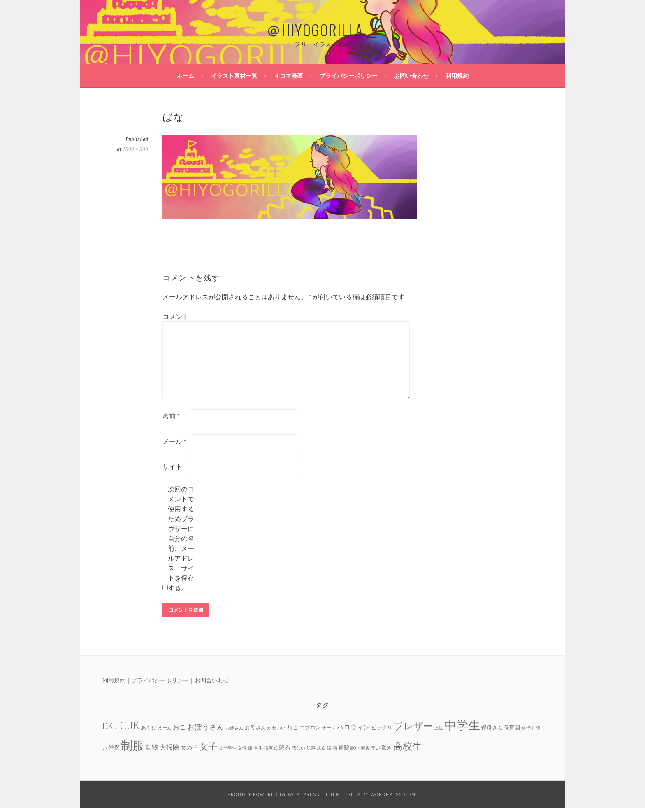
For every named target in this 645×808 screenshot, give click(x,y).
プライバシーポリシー (348, 75)
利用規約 (457, 75)
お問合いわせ (212, 680)
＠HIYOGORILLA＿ (322, 29)
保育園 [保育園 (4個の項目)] (512, 727)
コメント (175, 316)
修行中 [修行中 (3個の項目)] (528, 728)
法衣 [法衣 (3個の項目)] (321, 748)
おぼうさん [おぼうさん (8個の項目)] (205, 726)
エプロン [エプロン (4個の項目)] (310, 727)
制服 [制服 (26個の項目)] (132, 745)
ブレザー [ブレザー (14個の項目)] (413, 726)
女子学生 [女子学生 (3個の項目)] (227, 748)
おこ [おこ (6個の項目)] (179, 727)
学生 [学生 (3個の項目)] (258, 748)
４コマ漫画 (288, 75)
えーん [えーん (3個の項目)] (165, 728)
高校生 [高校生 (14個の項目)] (407, 746)
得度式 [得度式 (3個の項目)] (271, 748)
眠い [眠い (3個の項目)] (355, 748)
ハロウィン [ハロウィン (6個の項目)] (353, 727)
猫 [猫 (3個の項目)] (335, 748)
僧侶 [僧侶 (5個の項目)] (114, 747)
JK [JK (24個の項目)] (133, 725)
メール (174, 441)
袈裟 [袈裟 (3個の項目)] (365, 748)
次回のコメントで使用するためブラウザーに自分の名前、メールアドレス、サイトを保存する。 (181, 538)
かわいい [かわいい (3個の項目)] (276, 728)
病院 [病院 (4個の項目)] (344, 747)
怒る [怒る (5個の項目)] (284, 747)
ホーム (185, 75)
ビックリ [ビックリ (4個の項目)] (381, 727)
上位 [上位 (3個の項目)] (438, 728)
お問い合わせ (411, 75)
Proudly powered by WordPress (273, 794)
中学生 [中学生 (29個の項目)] (462, 725)
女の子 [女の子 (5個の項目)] (189, 747)
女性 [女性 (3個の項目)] (242, 748)
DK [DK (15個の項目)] (107, 726)
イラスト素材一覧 (234, 75)
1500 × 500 (135, 149)
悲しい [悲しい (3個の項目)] (298, 748)
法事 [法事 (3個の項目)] (311, 748)
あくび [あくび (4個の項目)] (149, 727)
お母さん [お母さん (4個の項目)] (255, 727)
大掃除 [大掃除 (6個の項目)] (169, 747)
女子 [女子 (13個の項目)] (208, 746)
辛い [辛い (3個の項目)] (375, 748)
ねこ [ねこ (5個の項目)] (292, 727)
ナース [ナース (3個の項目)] (329, 728)
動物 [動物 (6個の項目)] (151, 747)
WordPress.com (393, 794)
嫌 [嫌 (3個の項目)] (250, 748)
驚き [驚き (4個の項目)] (386, 747)
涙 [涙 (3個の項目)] (329, 748)
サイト (172, 466)
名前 (171, 416)
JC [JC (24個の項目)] (120, 725)
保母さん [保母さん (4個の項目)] (492, 727)
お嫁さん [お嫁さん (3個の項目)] (234, 728)
